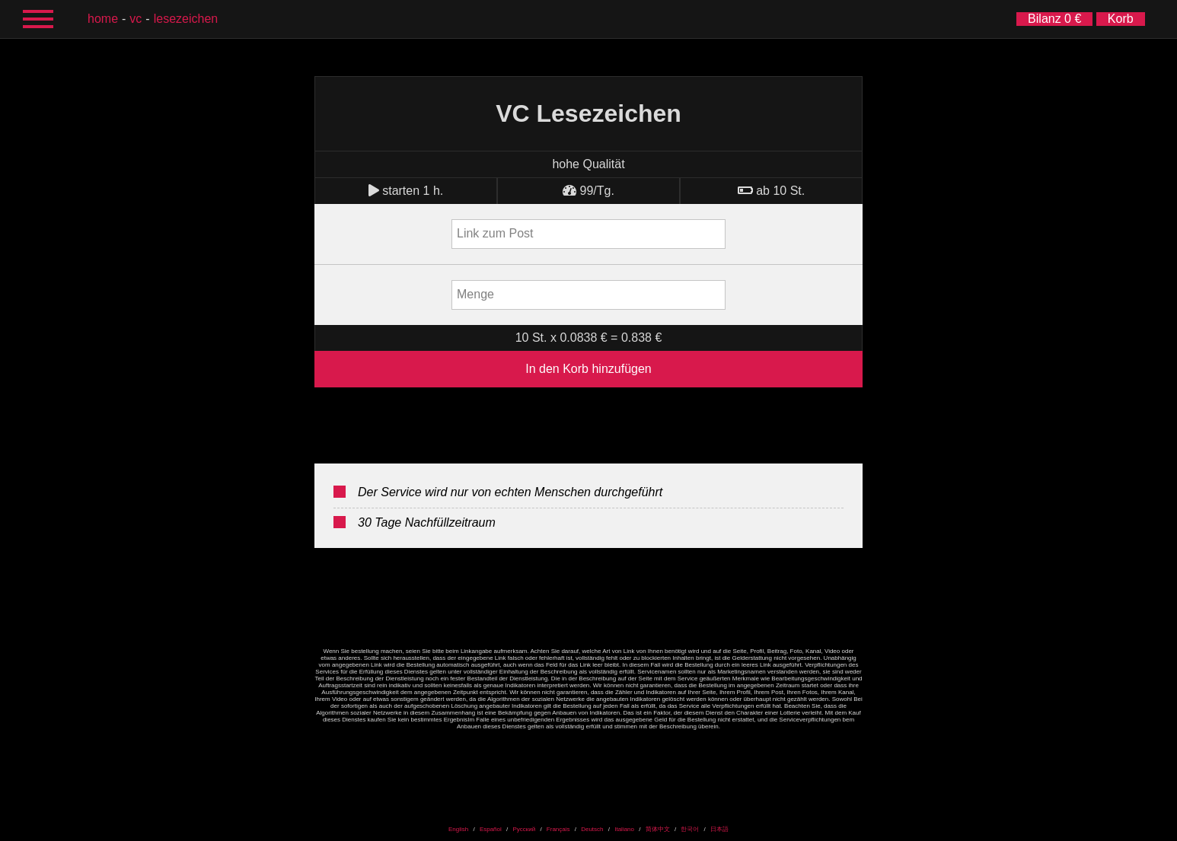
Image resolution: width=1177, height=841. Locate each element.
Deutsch (592, 829)
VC (135, 18)
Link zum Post (495, 233)
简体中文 (658, 829)
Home (103, 18)
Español (491, 829)
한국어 (690, 829)
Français (558, 829)
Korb (1121, 18)
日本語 (719, 829)
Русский (523, 829)
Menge (475, 294)
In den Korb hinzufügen (588, 368)
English (458, 829)
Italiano (624, 829)
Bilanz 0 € (1054, 18)
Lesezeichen (186, 18)
